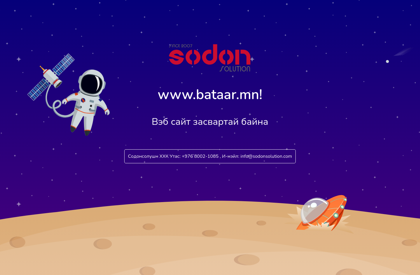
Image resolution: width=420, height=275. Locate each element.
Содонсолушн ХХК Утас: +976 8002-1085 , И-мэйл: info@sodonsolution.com (210, 156)
